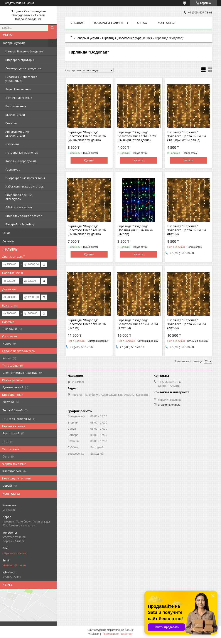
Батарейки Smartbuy (19, 224)
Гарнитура (12, 169)
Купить (89, 160)
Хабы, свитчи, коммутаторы (24, 186)
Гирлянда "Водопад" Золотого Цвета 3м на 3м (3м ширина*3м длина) (186, 136)
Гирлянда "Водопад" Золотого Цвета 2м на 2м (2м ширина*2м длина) (87, 136)
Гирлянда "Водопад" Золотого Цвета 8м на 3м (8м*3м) (186, 230)
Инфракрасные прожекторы (25, 178)
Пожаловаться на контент (117, 633)
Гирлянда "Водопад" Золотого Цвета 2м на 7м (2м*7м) (186, 324)
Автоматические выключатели (17, 133)
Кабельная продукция (20, 161)
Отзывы (8, 241)
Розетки (11, 123)
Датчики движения (18, 98)
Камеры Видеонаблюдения (24, 51)
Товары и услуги (14, 43)
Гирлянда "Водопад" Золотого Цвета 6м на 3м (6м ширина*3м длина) (87, 230)
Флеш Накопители (18, 89)
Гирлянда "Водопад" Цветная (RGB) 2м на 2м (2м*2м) (136, 230)
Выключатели (15, 115)
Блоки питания (15, 106)
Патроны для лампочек (21, 152)
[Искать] (52, 27)
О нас (6, 233)
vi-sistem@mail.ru (14, 565)
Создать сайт (13, 3)
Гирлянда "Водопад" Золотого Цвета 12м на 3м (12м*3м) (138, 324)
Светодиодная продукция (23, 68)
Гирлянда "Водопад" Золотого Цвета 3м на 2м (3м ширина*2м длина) (137, 136)
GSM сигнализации (18, 207)
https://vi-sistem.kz (15, 553)
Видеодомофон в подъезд (23, 216)
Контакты (165, 23)
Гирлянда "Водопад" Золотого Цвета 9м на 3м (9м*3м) (87, 324)
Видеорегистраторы (19, 60)
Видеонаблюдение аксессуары (18, 197)
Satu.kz (129, 629)
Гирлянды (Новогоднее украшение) (21, 79)
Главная (77, 23)
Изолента (12, 144)
